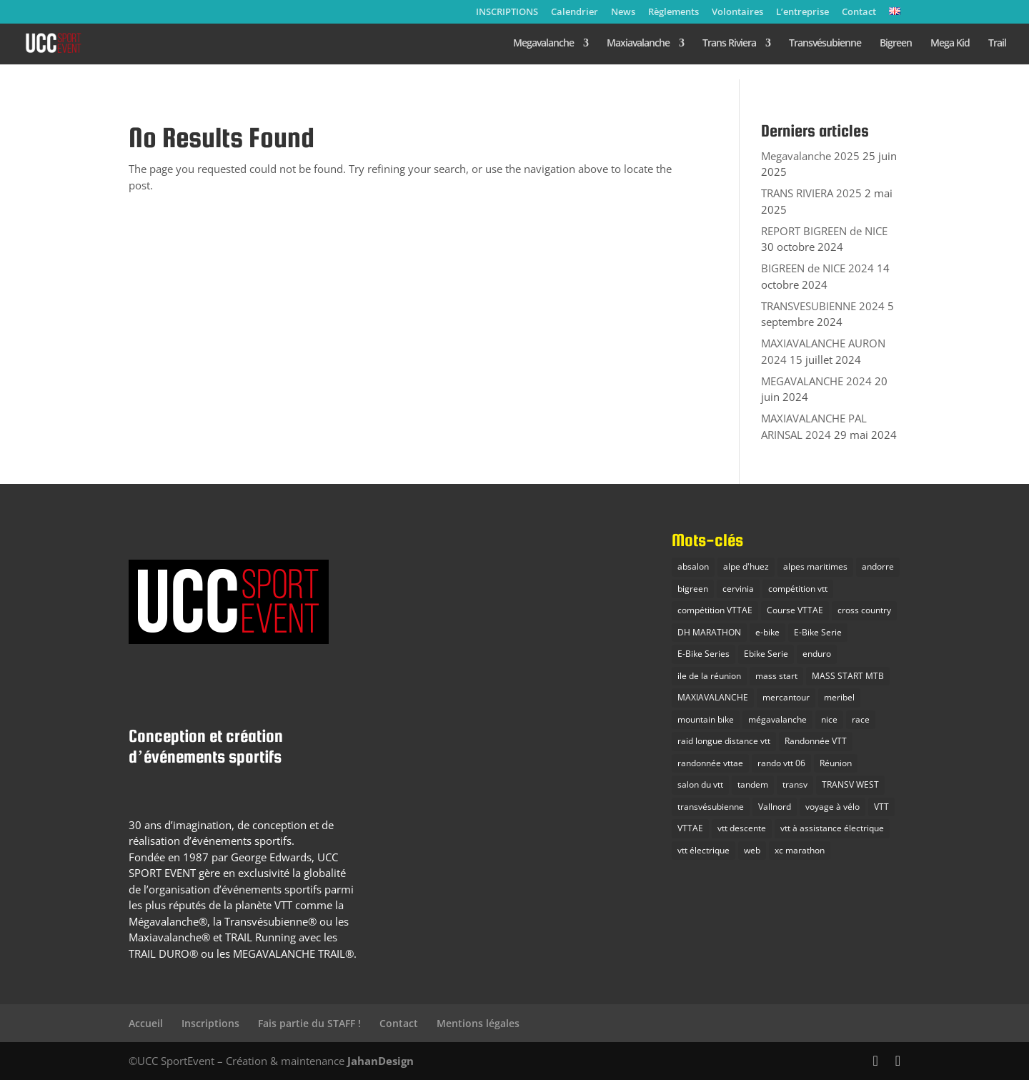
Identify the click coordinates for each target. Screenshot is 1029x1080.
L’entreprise (802, 12)
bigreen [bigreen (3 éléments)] (692, 589)
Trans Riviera (729, 43)
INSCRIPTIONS (507, 12)
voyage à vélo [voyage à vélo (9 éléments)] (832, 807)
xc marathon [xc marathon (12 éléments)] (800, 850)
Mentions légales (478, 1023)
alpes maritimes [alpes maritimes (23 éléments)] (815, 566)
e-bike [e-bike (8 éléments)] (767, 632)
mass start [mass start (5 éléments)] (776, 676)
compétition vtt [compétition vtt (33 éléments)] (797, 589)
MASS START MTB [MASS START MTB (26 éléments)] (848, 676)
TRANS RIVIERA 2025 (811, 193)
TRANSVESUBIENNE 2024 (823, 306)
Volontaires (737, 12)
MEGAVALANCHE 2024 (816, 381)
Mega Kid (950, 43)
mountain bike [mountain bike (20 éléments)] (705, 719)
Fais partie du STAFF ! (309, 1023)
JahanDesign (380, 1061)
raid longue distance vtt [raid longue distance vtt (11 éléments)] (723, 741)
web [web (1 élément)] (752, 850)
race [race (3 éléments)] (861, 719)
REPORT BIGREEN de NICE (824, 231)
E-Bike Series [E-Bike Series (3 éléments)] (703, 654)
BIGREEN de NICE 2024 (817, 268)
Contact (859, 12)
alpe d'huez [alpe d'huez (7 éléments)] (746, 566)
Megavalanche (543, 43)
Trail (997, 43)
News (623, 12)
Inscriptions (210, 1023)
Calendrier (574, 12)
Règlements (673, 12)
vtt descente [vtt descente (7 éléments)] (741, 828)
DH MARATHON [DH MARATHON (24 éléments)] (709, 632)
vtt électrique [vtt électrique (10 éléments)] (703, 850)
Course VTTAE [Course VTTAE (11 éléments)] (795, 610)
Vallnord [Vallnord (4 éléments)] (774, 807)
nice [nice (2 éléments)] (829, 719)
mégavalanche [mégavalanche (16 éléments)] (777, 719)
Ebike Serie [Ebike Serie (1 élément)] (766, 654)
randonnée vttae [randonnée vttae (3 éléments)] (710, 763)
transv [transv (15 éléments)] (794, 784)
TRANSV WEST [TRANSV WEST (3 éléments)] (850, 784)
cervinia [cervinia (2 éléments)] (738, 589)
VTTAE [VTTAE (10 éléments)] (690, 828)
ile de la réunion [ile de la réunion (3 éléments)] (709, 676)
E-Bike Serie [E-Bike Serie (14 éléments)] (818, 632)
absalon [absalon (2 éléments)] (693, 566)
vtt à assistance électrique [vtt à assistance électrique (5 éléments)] (832, 828)
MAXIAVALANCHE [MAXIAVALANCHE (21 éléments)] (712, 697)
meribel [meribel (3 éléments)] (839, 697)
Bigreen (896, 43)
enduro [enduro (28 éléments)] (816, 654)
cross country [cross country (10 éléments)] (864, 610)
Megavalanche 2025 (810, 156)
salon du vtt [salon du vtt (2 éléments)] (700, 784)
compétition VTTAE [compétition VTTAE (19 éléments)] (714, 610)
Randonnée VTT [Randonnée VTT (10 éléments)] (816, 741)
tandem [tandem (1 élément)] (752, 784)
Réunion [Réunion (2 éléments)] (836, 763)
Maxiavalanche (638, 43)
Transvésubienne (825, 43)
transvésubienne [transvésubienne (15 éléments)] (710, 807)
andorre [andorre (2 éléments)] (878, 566)
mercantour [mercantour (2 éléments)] (786, 697)
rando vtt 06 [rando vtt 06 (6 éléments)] (781, 763)
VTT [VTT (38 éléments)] (881, 807)
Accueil (146, 1023)
